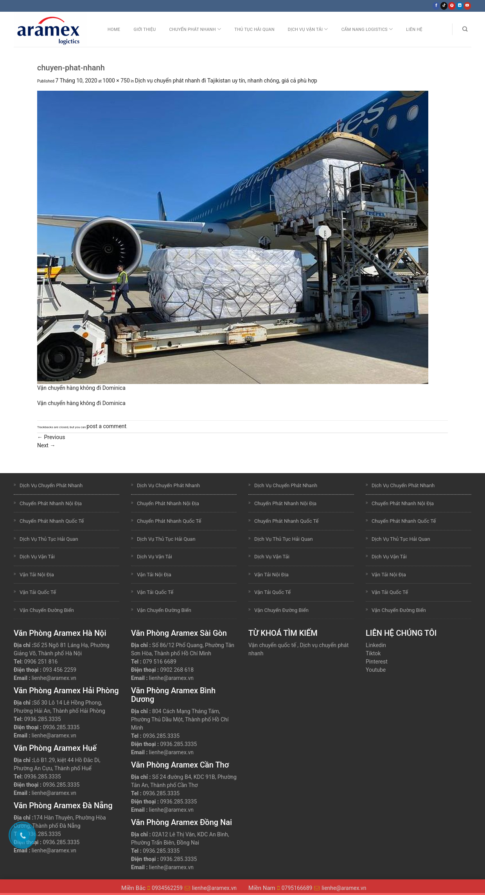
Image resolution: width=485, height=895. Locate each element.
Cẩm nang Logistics (367, 29)
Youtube (376, 670)
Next (46, 445)
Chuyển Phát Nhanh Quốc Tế (52, 521)
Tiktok (373, 653)
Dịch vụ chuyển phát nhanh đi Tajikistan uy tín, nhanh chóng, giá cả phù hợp (226, 80)
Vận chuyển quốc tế (272, 645)
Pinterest (377, 661)
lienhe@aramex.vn (54, 678)
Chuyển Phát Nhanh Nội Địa (51, 503)
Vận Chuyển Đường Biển (47, 610)
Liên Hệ (414, 29)
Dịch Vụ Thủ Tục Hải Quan (49, 539)
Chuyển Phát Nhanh (195, 29)
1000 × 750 (116, 80)
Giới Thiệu (144, 29)
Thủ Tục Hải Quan (254, 29)
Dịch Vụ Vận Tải (308, 29)
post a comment (106, 426)
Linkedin (376, 645)
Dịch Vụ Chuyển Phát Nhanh (51, 485)
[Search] (464, 29)
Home (114, 29)
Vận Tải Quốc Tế (38, 592)
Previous (51, 437)
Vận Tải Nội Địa (37, 575)
